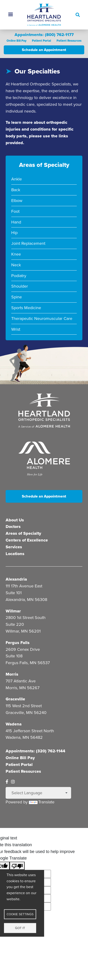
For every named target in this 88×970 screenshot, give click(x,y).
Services (14, 547)
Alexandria (16, 579)
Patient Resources (69, 40)
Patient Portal (41, 40)
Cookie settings (20, 913)
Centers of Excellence (27, 540)
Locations (15, 553)
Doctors (13, 526)
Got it (20, 927)
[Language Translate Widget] (38, 793)
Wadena (14, 724)
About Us (15, 520)
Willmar (13, 611)
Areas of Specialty (23, 533)
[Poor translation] (17, 866)
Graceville (15, 699)
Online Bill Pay (16, 40)
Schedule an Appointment (44, 49)
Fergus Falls (18, 642)
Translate (41, 802)
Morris (12, 674)
